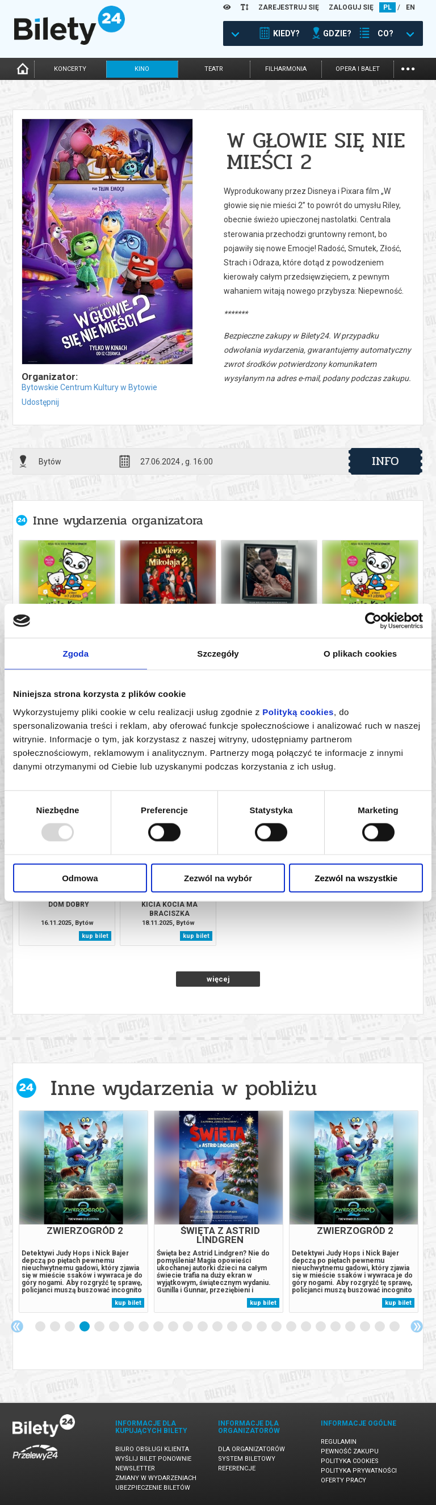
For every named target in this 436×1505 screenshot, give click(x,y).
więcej (218, 979)
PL (387, 7)
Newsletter (135, 1468)
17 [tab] (277, 1327)
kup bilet (95, 936)
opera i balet (358, 69)
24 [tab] (380, 1327)
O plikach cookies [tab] (360, 653)
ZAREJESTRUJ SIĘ (288, 7)
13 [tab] (218, 1327)
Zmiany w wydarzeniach (155, 1478)
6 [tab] (114, 1327)
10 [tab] (173, 1327)
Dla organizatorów (251, 1449)
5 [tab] (100, 1327)
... (408, 68)
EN (410, 7)
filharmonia (286, 69)
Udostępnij (40, 402)
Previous (17, 1326)
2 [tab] (55, 1327)
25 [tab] (395, 1327)
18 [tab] (291, 1327)
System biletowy (246, 1458)
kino (142, 69)
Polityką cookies (298, 711)
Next (416, 1326)
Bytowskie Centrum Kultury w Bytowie (89, 387)
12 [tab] (203, 1327)
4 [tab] (85, 1327)
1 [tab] (41, 1327)
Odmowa (80, 877)
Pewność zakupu (350, 1451)
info (385, 461)
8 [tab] (144, 1327)
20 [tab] (321, 1327)
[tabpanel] (83, 1211)
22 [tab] (351, 1327)
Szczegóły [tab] (217, 653)
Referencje (236, 1468)
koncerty (70, 69)
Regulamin (339, 1441)
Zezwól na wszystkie (356, 877)
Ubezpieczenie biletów (152, 1487)
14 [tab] (232, 1327)
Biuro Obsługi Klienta (152, 1449)
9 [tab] (159, 1327)
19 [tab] (306, 1327)
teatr (213, 69)
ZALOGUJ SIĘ (351, 7)
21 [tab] (336, 1327)
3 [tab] (70, 1327)
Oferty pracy (343, 1480)
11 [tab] (188, 1327)
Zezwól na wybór (218, 877)
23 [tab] (365, 1327)
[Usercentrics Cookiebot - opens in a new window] (373, 620)
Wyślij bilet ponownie (153, 1458)
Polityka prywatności (359, 1470)
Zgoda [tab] (76, 653)
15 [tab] (247, 1327)
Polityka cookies (350, 1461)
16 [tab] (262, 1327)
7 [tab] (129, 1327)
